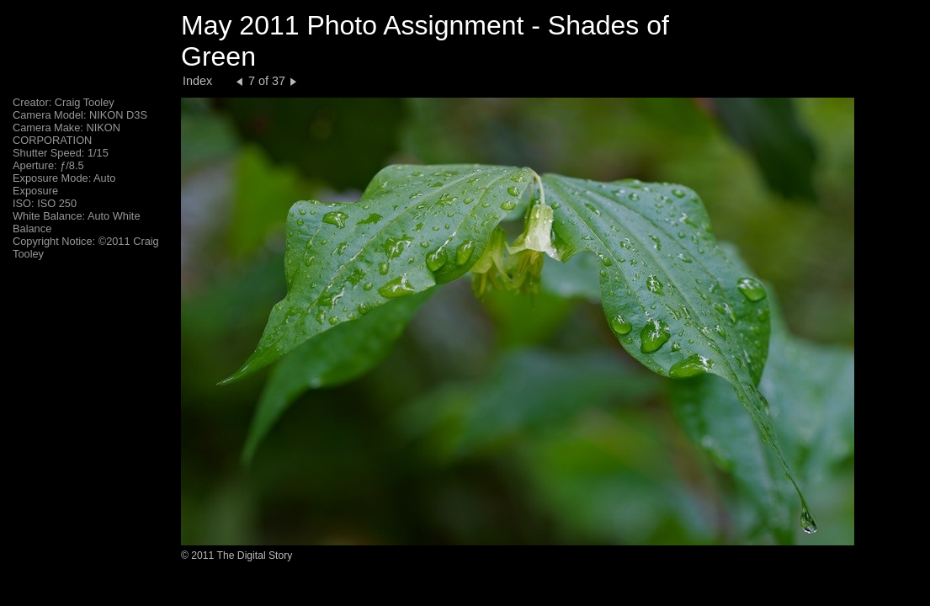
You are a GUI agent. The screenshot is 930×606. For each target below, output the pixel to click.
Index (197, 81)
